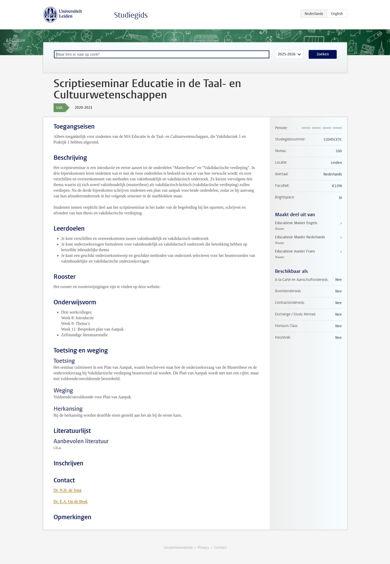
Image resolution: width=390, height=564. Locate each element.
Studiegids (131, 15)
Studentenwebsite (178, 547)
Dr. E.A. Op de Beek (71, 501)
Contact (220, 547)
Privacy (203, 547)
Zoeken (323, 54)
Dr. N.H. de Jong (67, 490)
